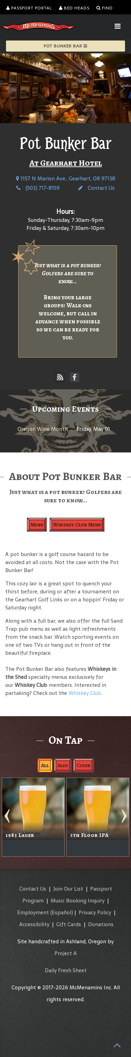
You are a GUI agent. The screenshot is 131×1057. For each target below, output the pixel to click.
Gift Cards (68, 924)
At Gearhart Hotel (65, 162)
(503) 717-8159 (38, 187)
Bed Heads (74, 8)
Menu (36, 524)
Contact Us (96, 187)
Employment (33, 912)
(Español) (61, 912)
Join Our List (68, 888)
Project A (65, 953)
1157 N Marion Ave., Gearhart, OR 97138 (65, 178)
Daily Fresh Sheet (66, 970)
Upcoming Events (65, 408)
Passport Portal (29, 8)
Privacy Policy (95, 912)
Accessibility (34, 924)
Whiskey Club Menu (77, 524)
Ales (62, 765)
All (45, 765)
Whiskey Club (84, 693)
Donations (101, 924)
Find (104, 8)
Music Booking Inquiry (77, 900)
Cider (83, 765)
